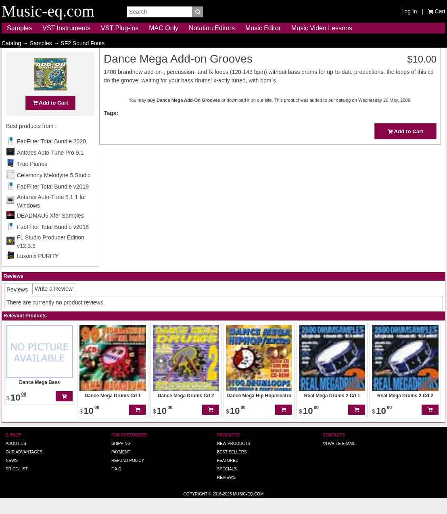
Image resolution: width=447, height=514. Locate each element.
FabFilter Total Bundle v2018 (53, 242)
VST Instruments (66, 28)
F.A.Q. (117, 485)
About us (16, 459)
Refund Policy (127, 476)
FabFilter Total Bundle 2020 (51, 157)
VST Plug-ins (119, 28)
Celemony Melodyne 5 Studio (54, 191)
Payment (120, 468)
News (12, 476)
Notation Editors (212, 28)
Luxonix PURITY (37, 272)
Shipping (121, 459)
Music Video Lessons (321, 28)
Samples (19, 28)
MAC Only (163, 28)
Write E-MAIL (339, 459)
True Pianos (32, 179)
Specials (227, 485)
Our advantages (24, 468)
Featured (227, 476)
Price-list (17, 485)
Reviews (226, 493)
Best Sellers (232, 468)
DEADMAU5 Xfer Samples (50, 231)
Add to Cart (50, 118)
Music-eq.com (248, 510)
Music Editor (263, 28)
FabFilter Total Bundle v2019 (53, 202)
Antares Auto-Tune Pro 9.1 (50, 168)
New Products (233, 459)
